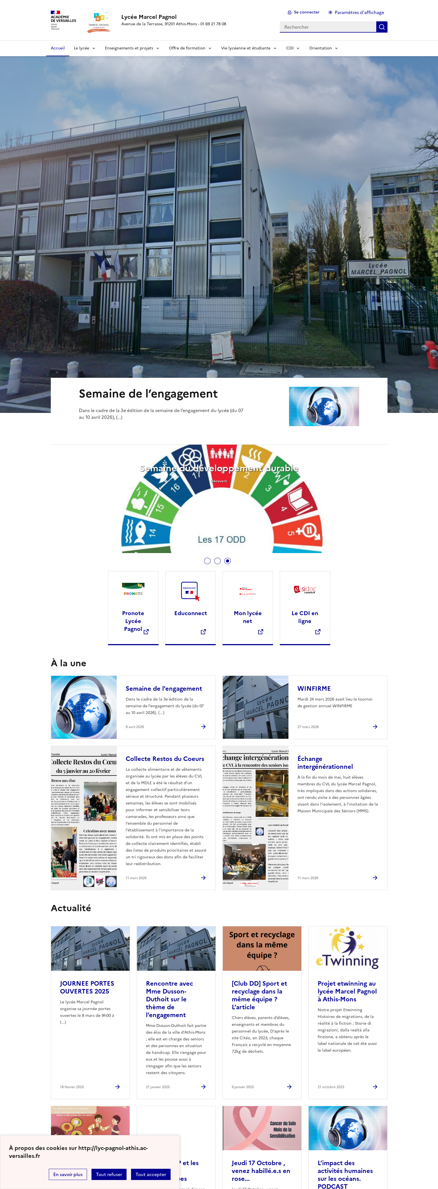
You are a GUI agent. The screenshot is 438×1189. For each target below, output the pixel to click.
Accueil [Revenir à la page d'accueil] (58, 48)
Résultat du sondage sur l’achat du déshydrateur (206, 468)
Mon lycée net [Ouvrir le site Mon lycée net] (248, 617)
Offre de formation (187, 48)
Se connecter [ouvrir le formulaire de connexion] (307, 12)
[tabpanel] (206, 499)
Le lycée (81, 48)
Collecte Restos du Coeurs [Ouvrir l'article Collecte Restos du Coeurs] (165, 758)
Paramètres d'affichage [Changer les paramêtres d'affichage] (359, 12)
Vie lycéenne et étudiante (245, 48)
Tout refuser (109, 1174)
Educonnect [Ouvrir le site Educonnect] (190, 613)
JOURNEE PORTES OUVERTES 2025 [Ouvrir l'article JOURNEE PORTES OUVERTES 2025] (87, 987)
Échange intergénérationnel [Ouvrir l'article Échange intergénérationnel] (325, 762)
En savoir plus (67, 1174)
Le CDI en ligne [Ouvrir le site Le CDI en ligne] (305, 617)
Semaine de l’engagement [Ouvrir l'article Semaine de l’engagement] (164, 688)
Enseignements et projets (129, 48)
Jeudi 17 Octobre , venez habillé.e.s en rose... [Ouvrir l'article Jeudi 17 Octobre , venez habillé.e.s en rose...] (261, 1170)
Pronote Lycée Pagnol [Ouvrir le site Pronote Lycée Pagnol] (133, 621)
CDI (289, 48)
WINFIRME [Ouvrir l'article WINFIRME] (314, 688)
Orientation (320, 48)
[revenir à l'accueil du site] (173, 17)
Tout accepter (151, 1174)
